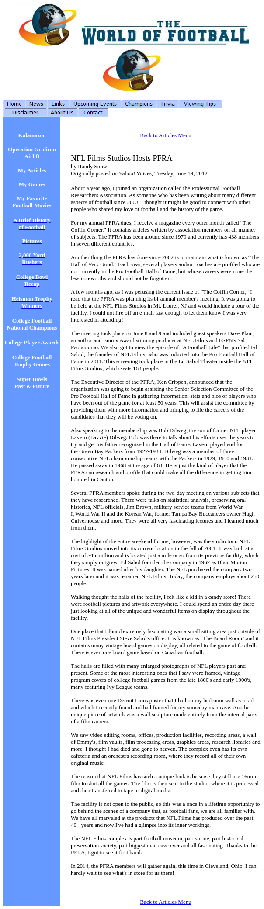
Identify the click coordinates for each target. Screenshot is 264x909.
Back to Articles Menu (165, 135)
